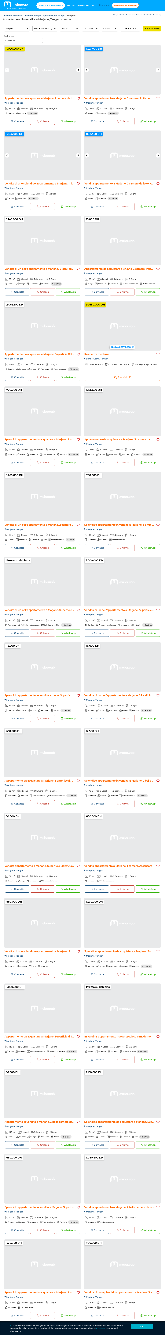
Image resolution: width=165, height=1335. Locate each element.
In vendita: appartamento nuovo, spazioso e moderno (117, 1036)
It (94, 5)
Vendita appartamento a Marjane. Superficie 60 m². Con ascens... (45, 866)
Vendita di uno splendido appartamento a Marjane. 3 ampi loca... (124, 1292)
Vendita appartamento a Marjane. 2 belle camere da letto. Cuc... (123, 1207)
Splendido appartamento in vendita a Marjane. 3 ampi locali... (122, 524)
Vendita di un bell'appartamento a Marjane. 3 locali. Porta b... (122, 695)
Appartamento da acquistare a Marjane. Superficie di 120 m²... (43, 1036)
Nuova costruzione (78, 5)
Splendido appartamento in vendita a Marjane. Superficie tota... (44, 1207)
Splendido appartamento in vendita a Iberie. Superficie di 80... (43, 695)
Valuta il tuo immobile (50, 5)
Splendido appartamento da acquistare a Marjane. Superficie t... (123, 1121)
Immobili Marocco (13, 15)
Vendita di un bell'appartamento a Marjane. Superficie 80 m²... (123, 610)
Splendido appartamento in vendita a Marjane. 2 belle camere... (123, 780)
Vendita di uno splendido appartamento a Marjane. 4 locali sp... (44, 183)
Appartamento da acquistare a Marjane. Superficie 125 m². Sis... (43, 354)
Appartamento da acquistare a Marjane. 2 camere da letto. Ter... (44, 98)
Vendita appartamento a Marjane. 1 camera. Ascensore (118, 866)
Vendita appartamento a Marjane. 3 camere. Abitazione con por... (124, 98)
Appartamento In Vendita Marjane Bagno (149, 15)
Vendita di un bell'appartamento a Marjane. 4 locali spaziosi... (42, 268)
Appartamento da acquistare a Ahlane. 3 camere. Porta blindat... (124, 268)
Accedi (104, 5)
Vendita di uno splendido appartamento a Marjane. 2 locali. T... (43, 951)
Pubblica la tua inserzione (125, 5)
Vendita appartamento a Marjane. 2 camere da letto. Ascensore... (124, 183)
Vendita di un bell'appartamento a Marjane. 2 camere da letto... (44, 524)
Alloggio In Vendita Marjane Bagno (124, 15)
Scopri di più (122, 377)
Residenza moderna (96, 354)
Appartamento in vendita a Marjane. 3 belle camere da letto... (42, 1121)
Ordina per (9, 36)
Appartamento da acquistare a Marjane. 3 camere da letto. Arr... (123, 439)
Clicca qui (100, 1328)
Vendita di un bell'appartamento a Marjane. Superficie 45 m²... (43, 610)
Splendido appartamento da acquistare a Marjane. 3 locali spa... (44, 439)
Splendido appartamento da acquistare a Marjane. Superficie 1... (123, 951)
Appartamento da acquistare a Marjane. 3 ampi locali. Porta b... (43, 780)
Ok (142, 1326)
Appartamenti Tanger (54, 15)
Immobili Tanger (33, 15)
